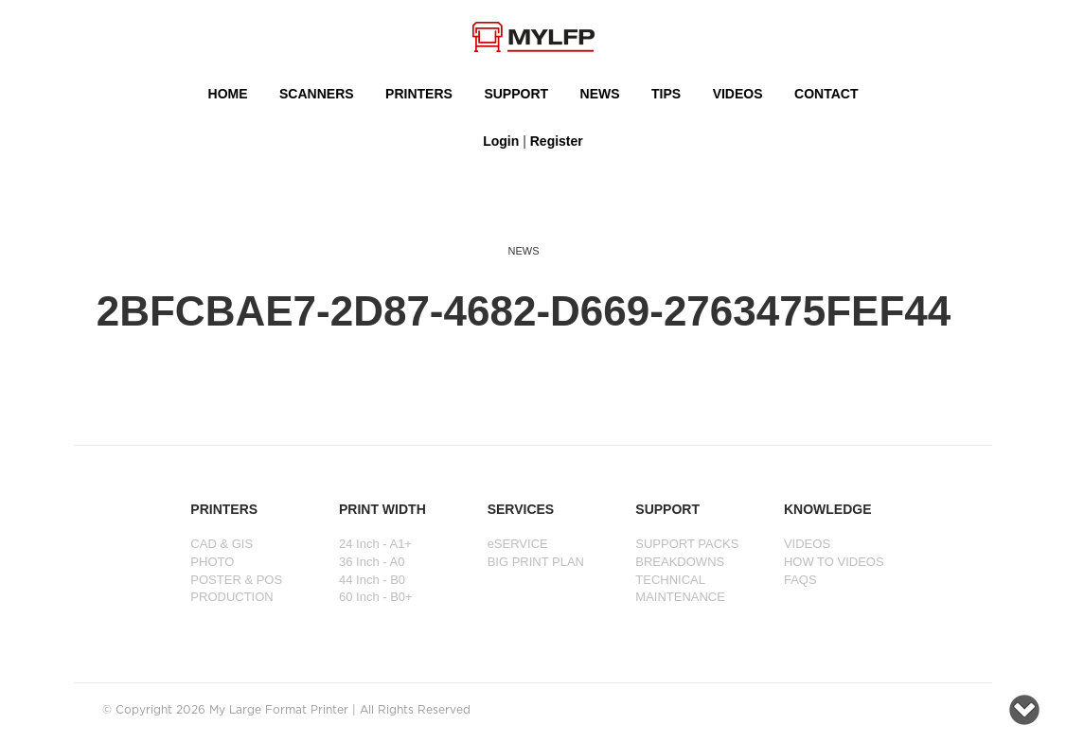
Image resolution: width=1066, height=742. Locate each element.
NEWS (600, 93)
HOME (228, 93)
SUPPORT (516, 93)
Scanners (316, 93)
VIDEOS (738, 93)
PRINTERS (419, 93)
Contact (826, 93)
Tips (666, 93)
